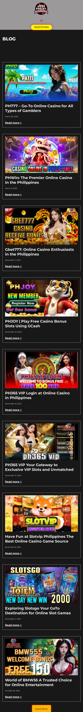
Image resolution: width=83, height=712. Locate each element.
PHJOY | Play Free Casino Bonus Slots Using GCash (36, 323)
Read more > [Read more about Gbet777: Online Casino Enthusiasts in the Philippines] (13, 266)
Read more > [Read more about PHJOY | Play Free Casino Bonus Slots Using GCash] (13, 338)
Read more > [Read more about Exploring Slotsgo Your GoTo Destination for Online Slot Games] (13, 625)
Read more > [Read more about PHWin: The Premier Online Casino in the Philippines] (13, 194)
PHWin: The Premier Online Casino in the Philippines (38, 180)
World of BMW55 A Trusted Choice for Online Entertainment (38, 682)
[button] (41, 20)
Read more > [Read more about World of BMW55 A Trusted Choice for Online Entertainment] (13, 696)
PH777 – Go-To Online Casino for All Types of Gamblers (39, 108)
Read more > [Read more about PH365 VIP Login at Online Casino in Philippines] (13, 409)
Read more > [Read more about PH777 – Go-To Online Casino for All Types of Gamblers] (13, 122)
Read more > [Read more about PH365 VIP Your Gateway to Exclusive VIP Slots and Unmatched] (13, 481)
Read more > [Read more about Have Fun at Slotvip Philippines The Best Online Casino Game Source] (13, 553)
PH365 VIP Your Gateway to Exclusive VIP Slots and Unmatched (39, 467)
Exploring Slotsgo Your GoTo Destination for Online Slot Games (38, 610)
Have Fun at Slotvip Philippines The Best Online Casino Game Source (39, 539)
